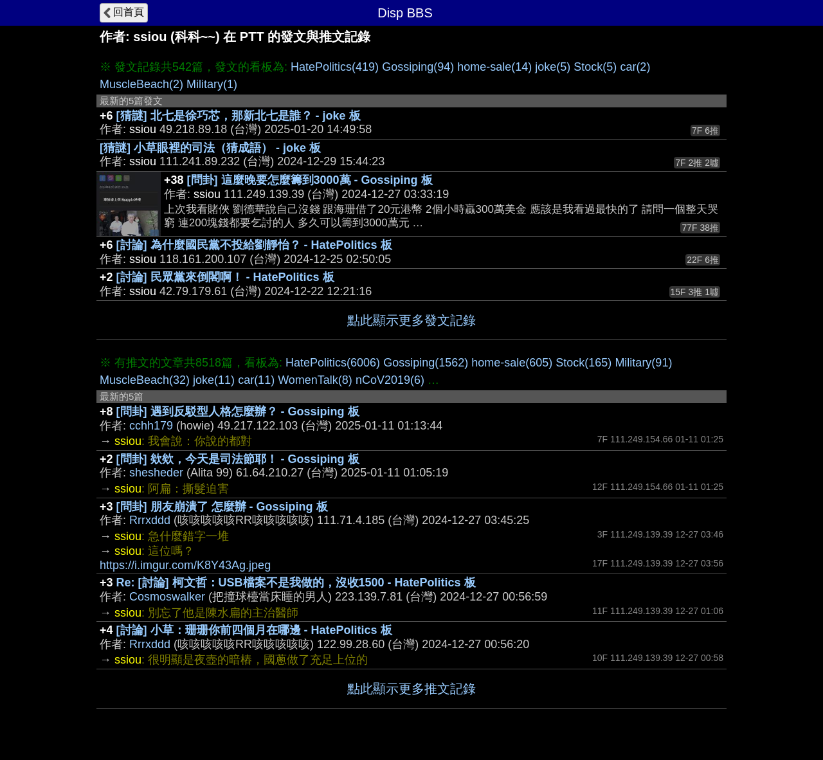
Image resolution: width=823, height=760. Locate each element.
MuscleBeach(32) (145, 380)
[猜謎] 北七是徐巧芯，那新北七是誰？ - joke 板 (238, 115)
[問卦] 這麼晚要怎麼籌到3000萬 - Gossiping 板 (310, 180)
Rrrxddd (149, 520)
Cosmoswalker (167, 596)
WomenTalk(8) (315, 380)
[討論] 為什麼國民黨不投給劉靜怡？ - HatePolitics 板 (254, 245)
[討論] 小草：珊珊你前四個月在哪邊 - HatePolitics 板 (254, 630)
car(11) (256, 380)
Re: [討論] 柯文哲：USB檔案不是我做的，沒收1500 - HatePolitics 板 (296, 582)
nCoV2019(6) (390, 380)
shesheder (156, 472)
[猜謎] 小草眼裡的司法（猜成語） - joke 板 (210, 147)
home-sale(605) (511, 362)
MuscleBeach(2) (141, 84)
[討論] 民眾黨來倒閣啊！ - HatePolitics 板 (225, 277)
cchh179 (151, 425)
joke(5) (552, 66)
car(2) (635, 66)
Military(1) (211, 84)
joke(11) (214, 380)
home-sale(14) (494, 66)
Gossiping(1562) (425, 362)
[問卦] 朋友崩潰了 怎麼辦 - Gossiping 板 (222, 506)
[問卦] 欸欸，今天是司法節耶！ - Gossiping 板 (237, 459)
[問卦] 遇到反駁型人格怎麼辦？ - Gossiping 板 (237, 411)
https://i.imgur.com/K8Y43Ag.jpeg (185, 565)
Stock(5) (595, 66)
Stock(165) (583, 362)
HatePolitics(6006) (332, 362)
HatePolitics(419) (335, 66)
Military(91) (643, 362)
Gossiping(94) (418, 66)
